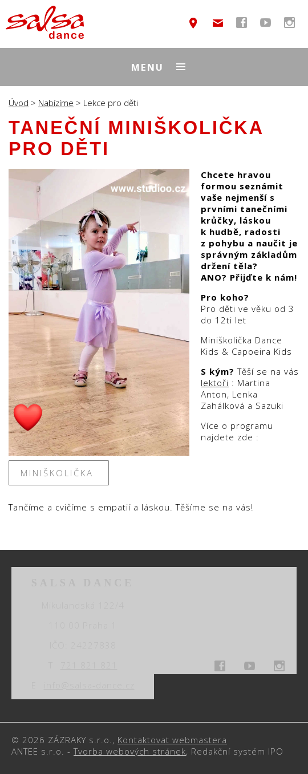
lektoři (215, 382)
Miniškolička (59, 473)
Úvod (19, 102)
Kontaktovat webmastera (172, 739)
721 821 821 (88, 665)
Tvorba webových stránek (130, 751)
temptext (194, 23)
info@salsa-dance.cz (217, 23)
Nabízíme (56, 102)
